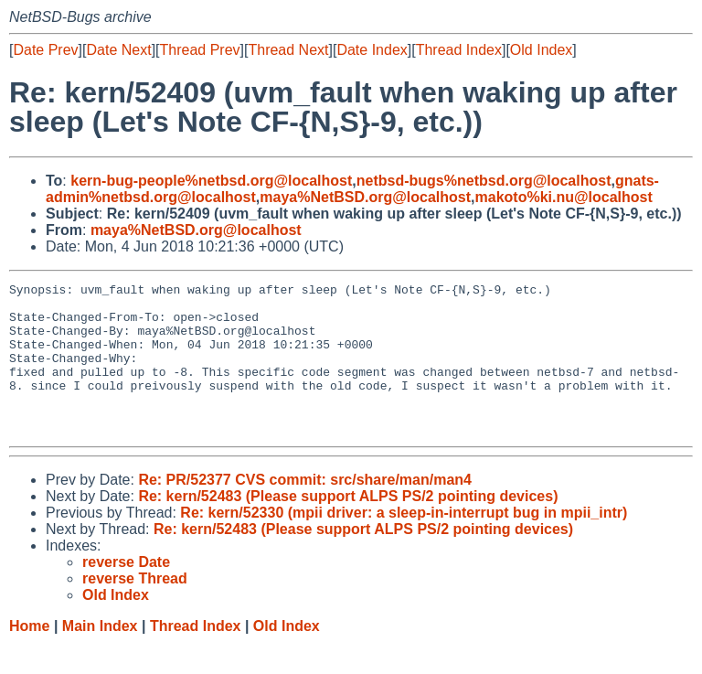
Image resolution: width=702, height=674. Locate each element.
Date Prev (45, 50)
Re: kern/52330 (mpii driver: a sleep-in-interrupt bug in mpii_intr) (403, 543)
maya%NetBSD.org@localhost (365, 197)
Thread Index (459, 50)
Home (29, 656)
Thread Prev (200, 50)
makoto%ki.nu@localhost (564, 197)
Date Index (371, 50)
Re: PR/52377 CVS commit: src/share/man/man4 (305, 510)
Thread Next (288, 50)
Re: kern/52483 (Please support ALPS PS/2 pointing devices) (348, 526)
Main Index (100, 656)
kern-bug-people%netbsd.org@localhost (211, 180)
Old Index (541, 50)
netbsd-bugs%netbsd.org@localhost (484, 180)
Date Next (118, 50)
